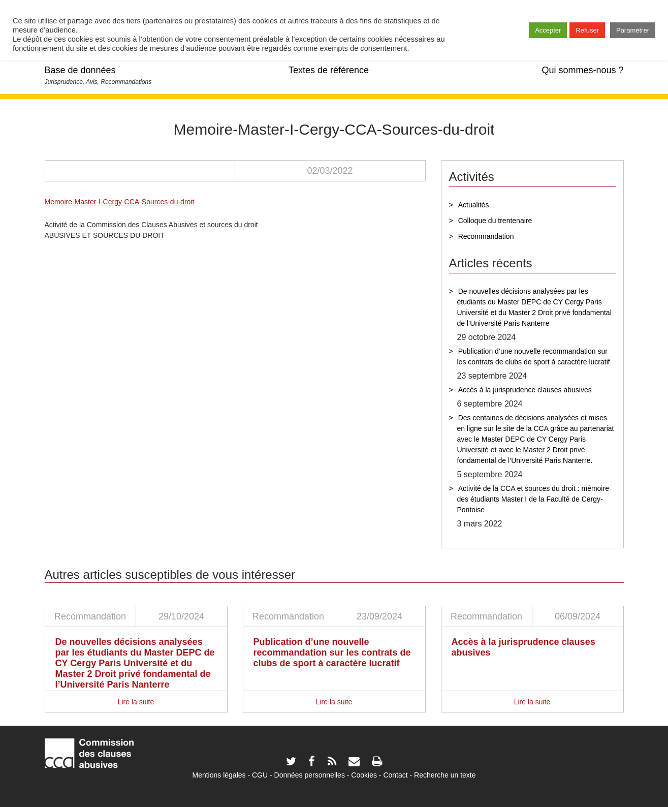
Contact (395, 775)
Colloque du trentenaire (495, 220)
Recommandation (486, 236)
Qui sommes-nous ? (582, 70)
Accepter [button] (548, 30)
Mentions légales (218, 775)
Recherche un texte (444, 775)
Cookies (364, 775)
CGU (260, 775)
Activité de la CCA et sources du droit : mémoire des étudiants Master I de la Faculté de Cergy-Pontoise (533, 499)
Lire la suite (136, 702)
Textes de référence (329, 70)
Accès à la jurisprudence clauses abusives (525, 390)
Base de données (80, 70)
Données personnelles (309, 775)
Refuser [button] (587, 30)
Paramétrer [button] (632, 30)
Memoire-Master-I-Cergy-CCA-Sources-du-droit (120, 202)
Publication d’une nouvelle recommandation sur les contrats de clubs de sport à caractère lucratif (533, 356)
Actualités (473, 205)
